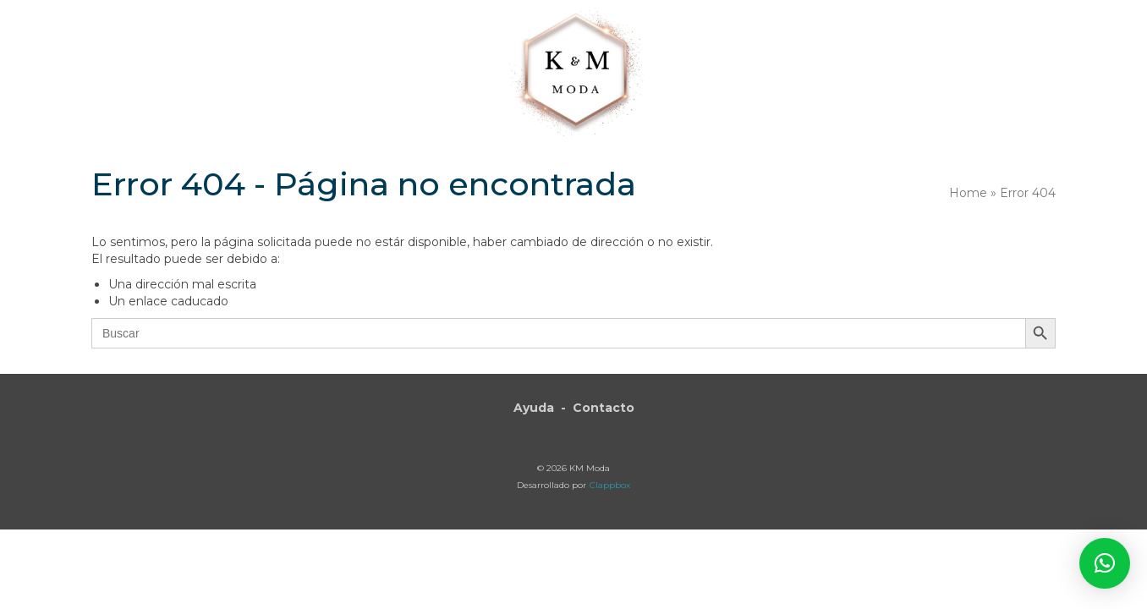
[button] (959, 52)
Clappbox (610, 485)
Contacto (603, 407)
